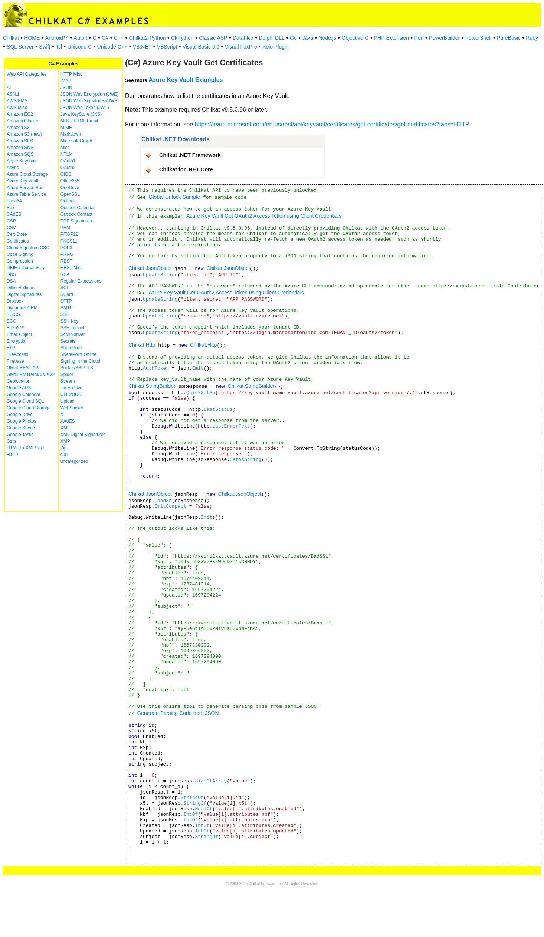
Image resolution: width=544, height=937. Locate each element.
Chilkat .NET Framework (190, 155)
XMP (65, 441)
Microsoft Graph (76, 140)
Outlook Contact (76, 214)
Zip (63, 448)
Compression (20, 261)
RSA (65, 274)
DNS (11, 274)
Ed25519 (15, 327)
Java (307, 38)
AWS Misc (17, 107)
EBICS (13, 314)
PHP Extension (391, 38)
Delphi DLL (271, 38)
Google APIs (19, 387)
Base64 (14, 201)
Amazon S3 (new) (24, 134)
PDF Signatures (76, 221)
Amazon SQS (20, 154)
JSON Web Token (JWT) (84, 107)
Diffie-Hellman (21, 287)
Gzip (11, 441)
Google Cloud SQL (25, 401)
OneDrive (69, 187)
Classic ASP (213, 38)
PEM (65, 227)
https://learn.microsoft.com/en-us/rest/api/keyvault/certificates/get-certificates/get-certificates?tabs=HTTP (332, 124)
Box (10, 207)
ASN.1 (13, 94)
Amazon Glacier (22, 120)
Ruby (532, 38)
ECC (11, 321)
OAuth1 (68, 161)
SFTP (66, 301)
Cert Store (17, 234)
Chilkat (11, 38)
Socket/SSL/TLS (76, 367)
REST (66, 261)
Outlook (68, 201)
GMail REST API (23, 367)
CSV (11, 227)
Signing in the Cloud (80, 361)
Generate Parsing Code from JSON (178, 713)
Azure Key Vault (22, 181)
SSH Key (69, 321)
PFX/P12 (69, 234)
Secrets (68, 341)
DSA (11, 281)
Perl (419, 38)
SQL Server (20, 47)
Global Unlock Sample (174, 197)
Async (13, 167)
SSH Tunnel (72, 327)
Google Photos (21, 421)
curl (64, 454)
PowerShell (478, 38)
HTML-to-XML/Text (25, 448)
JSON (66, 87)
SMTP (66, 307)
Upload (67, 401)
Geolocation (18, 381)
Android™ (56, 38)
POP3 (66, 247)
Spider (66, 374)
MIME (66, 127)
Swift (44, 47)
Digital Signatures (24, 294)
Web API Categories (27, 74)
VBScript (167, 47)
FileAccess (17, 354)
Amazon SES (20, 140)
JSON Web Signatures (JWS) (89, 100)
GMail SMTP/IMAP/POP (31, 374)
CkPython (182, 38)
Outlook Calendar (77, 207)
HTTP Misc (71, 74)
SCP (65, 287)
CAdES (14, 214)
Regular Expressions (81, 281)
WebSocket (71, 407)
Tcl (59, 47)
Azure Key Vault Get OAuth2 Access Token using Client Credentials (263, 216)
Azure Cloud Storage (27, 174)
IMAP (65, 80)
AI (9, 87)
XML (65, 427)
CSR (11, 221)
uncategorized (74, 461)
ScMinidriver (72, 334)
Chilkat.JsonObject (150, 268)
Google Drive (20, 414)
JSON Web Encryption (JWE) (89, 94)
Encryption (17, 341)
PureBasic (509, 38)
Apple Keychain (22, 161)
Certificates (18, 241)
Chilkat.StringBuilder (152, 386)
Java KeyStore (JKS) (81, 114)
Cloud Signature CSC (28, 247)
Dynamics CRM (22, 307)
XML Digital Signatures (83, 434)
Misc (65, 147)
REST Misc (71, 267)
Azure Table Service (26, 194)
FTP (11, 347)
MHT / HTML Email (79, 120)
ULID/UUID (71, 394)
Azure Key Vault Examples (185, 80)
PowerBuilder (444, 38)
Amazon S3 (18, 127)
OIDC (66, 174)
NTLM (66, 154)
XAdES (67, 421)
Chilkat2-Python (147, 38)
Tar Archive (71, 387)
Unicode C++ (112, 47)
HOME (32, 38)
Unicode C (80, 47)
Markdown (70, 134)
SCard (66, 294)
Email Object (19, 334)
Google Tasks (20, 434)
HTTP (12, 454)
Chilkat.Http (141, 345)
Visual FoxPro (241, 47)
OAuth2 (68, 167)
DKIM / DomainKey (26, 267)
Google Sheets (21, 427)
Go (293, 38)
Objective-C (354, 38)
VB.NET (142, 47)
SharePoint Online (78, 354)
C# (105, 38)
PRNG (66, 254)
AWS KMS (17, 100)
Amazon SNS (20, 147)
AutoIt (81, 38)
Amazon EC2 (20, 114)
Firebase (15, 361)
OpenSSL (70, 194)
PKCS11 (69, 241)
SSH (65, 314)
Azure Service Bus (25, 187)
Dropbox (15, 301)
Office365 (69, 181)
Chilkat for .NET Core (186, 169)
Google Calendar (23, 394)
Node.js (327, 38)
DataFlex (243, 38)
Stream (67, 381)
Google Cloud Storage (29, 407)
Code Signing (20, 254)
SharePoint (71, 347)
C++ (119, 38)
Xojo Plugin (275, 47)
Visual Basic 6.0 (201, 47)
